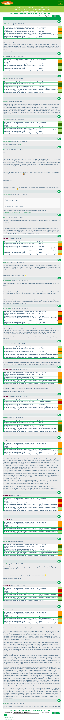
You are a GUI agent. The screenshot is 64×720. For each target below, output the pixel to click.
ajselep (5, 344)
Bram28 (5, 262)
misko (5, 56)
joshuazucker (7, 280)
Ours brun (6, 541)
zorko (5, 417)
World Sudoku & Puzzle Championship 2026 (32, 11)
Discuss (47, 7)
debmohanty (7, 141)
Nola (4, 149)
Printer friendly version (10, 719)
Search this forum (9, 717)
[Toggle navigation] (60, 2)
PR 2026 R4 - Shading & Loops (23, 7)
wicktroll (6, 24)
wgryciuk (6, 119)
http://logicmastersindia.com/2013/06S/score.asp (17, 212)
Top (59, 21)
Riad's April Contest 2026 (21, 9)
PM (20, 144)
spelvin (5, 78)
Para (4, 440)
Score (42, 7)
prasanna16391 (7, 609)
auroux (5, 101)
